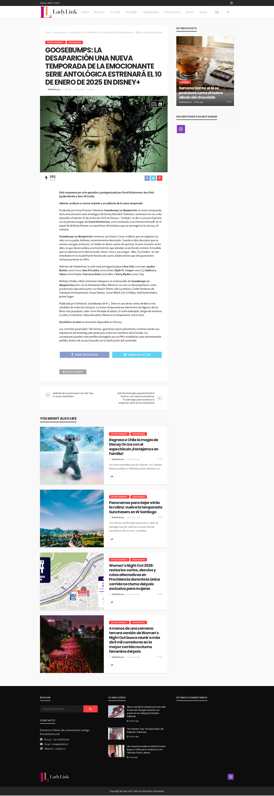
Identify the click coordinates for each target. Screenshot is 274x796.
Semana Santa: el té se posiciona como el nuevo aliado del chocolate (201, 93)
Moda (85, 12)
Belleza (100, 12)
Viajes (190, 12)
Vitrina (115, 12)
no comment (79, 89)
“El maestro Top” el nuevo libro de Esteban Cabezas (145, 731)
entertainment (55, 42)
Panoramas (151, 12)
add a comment (73, 372)
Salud (203, 12)
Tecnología (172, 12)
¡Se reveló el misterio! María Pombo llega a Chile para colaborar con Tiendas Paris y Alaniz (146, 750)
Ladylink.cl (60, 749)
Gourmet (131, 12)
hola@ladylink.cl (60, 744)
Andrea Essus (54, 89)
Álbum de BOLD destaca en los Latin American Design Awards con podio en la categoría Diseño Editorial (146, 712)
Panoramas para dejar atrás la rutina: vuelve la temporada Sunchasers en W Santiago (135, 508)
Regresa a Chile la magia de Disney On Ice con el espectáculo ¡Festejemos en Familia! (133, 447)
